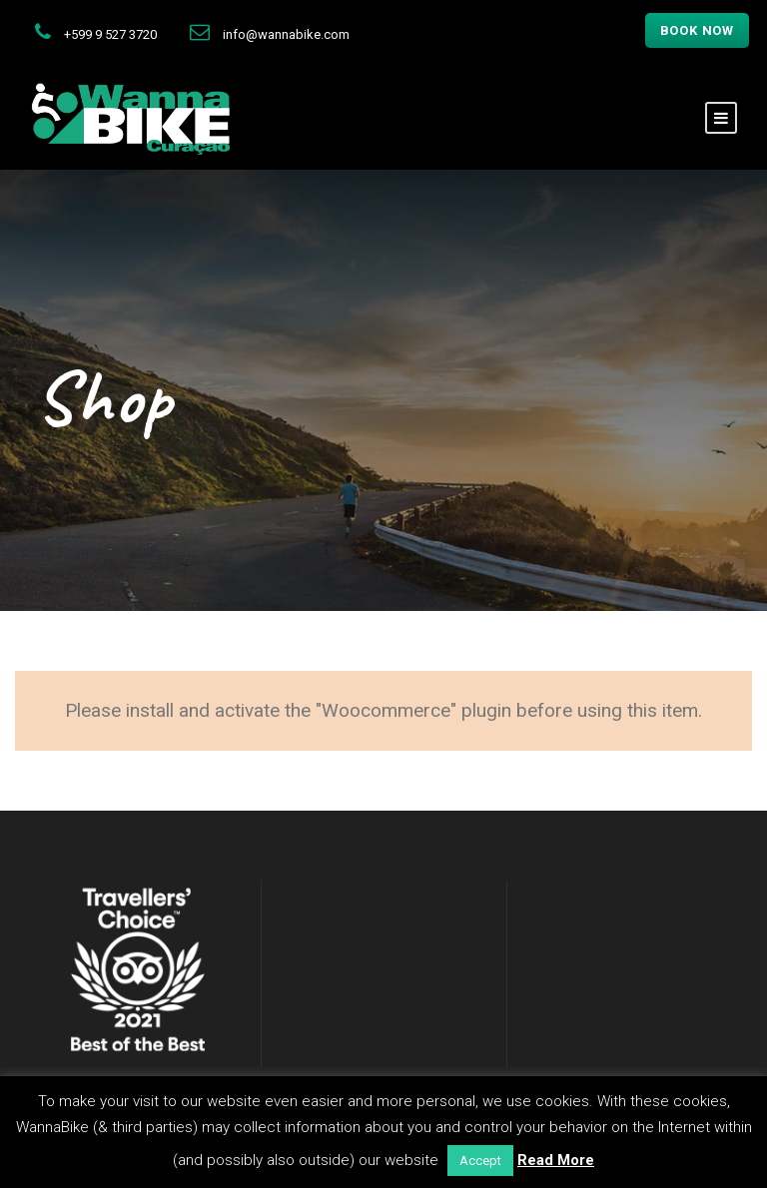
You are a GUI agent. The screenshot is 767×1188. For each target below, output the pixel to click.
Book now (697, 30)
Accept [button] (480, 1160)
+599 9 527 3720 (110, 34)
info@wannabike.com (286, 34)
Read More (555, 1160)
